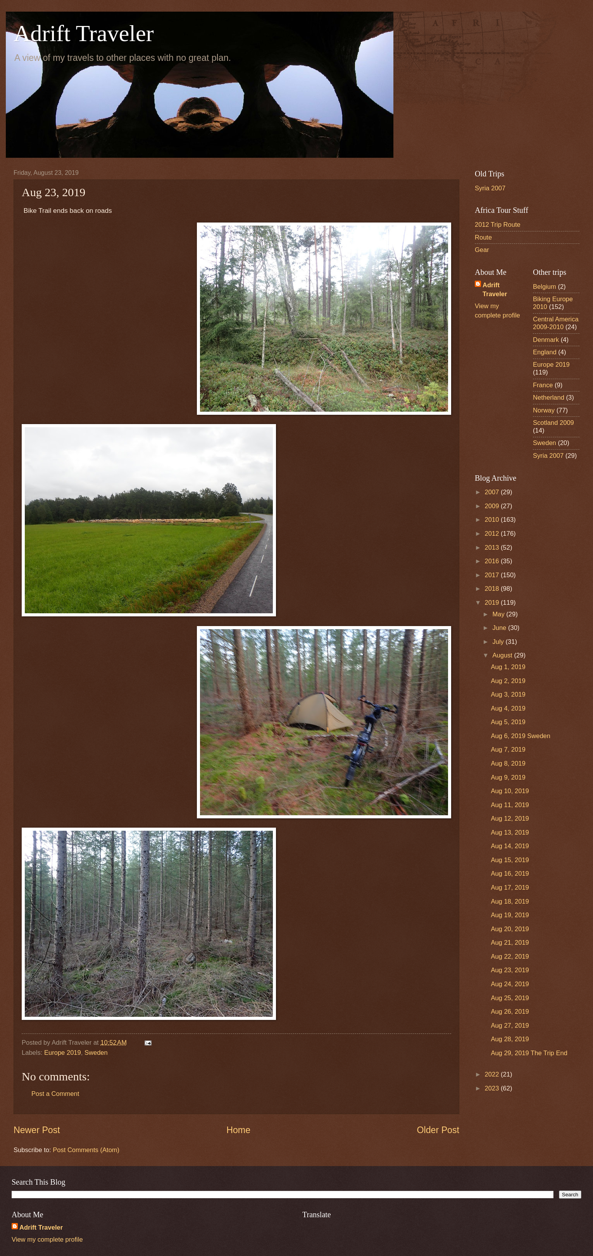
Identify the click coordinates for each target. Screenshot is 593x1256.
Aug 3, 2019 (508, 694)
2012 (493, 533)
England (545, 352)
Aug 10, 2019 (510, 791)
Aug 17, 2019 (510, 887)
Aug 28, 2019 (510, 1039)
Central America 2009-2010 (556, 323)
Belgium (544, 286)
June (500, 627)
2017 (493, 575)
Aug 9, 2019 (508, 777)
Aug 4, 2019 (508, 708)
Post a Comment (55, 1093)
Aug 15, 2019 (510, 860)
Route (483, 237)
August (503, 655)
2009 (493, 506)
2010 (493, 519)
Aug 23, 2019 (510, 970)
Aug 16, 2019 (510, 873)
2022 (493, 1074)
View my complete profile (47, 1239)
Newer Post (37, 1130)
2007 (493, 492)
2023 (493, 1088)
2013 (493, 547)
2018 (493, 588)
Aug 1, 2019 (508, 667)
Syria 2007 (490, 188)
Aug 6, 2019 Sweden (520, 736)
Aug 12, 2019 (510, 818)
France (543, 385)
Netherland (548, 397)
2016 (493, 561)
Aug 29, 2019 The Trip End (529, 1053)
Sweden (96, 1052)
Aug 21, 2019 (510, 942)
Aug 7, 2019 (508, 749)
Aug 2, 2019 (508, 681)
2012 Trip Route (498, 224)
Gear (482, 250)
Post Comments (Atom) (86, 1150)
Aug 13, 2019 (510, 832)
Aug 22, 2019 (510, 956)
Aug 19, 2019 (510, 915)
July (498, 641)
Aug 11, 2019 (510, 805)
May (499, 614)
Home (238, 1130)
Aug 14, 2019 (510, 846)
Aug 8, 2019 (508, 763)
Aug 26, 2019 (510, 1011)
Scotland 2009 (553, 422)
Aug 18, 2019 (510, 901)
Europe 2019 (62, 1052)
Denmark (546, 339)
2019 (493, 602)
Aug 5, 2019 (508, 722)
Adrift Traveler (84, 33)
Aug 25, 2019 (510, 998)
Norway (544, 410)
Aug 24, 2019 (510, 984)
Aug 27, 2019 (510, 1025)
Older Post (438, 1130)
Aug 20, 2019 (510, 929)
